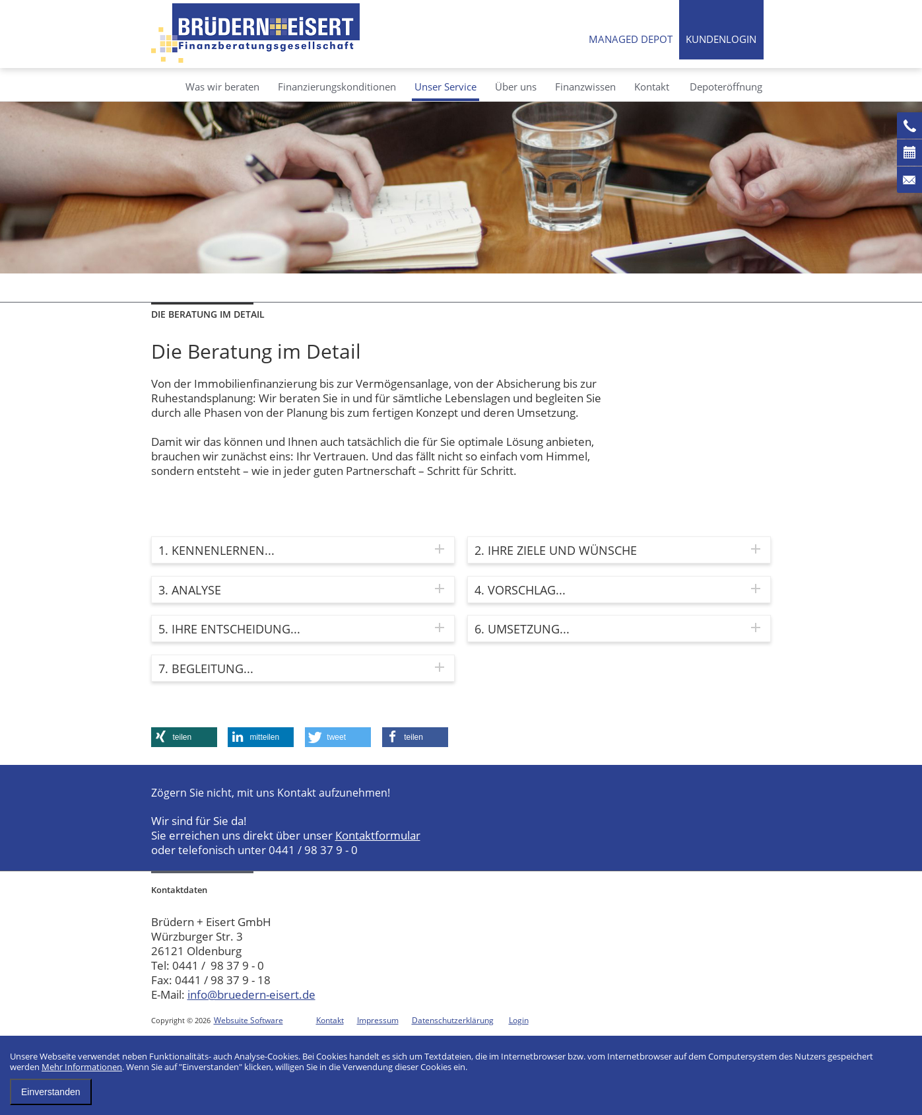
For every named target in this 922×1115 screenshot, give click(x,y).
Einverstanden (51, 1092)
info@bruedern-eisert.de (251, 994)
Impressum (378, 1020)
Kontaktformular (377, 835)
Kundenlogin (721, 39)
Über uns (516, 86)
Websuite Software (248, 1020)
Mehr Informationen (82, 1067)
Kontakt (651, 86)
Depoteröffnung (726, 86)
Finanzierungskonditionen (337, 86)
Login (519, 1020)
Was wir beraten (222, 86)
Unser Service (445, 86)
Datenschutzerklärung (453, 1020)
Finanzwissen (585, 86)
